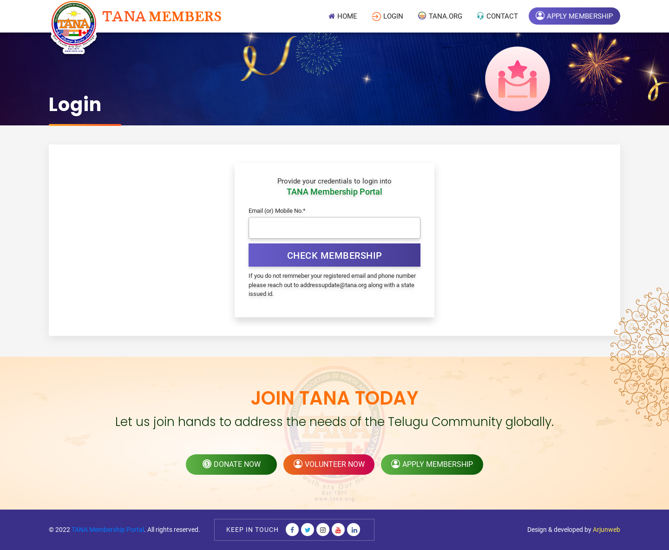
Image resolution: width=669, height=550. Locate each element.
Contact (497, 16)
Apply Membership (574, 15)
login (387, 16)
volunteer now (329, 464)
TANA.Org (440, 15)
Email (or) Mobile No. (277, 210)
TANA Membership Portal (108, 529)
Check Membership (334, 255)
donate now (232, 464)
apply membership (432, 464)
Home (342, 16)
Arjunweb (606, 529)
